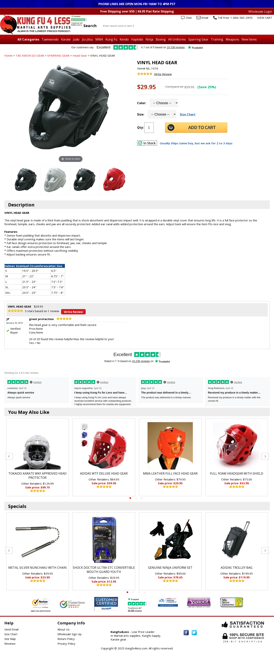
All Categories (28, 39)
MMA (99, 39)
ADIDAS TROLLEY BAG (236, 568)
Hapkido (137, 39)
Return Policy (66, 639)
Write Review (163, 74)
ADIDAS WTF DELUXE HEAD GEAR (104, 473)
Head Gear (80, 55)
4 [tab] (144, 592)
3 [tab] (141, 498)
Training (217, 39)
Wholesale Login (260, 11)
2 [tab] (136, 498)
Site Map (10, 639)
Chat (189, 18)
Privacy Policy (66, 643)
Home (8, 55)
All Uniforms (177, 39)
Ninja (149, 39)
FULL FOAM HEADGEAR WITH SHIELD (236, 473)
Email (204, 18)
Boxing (161, 39)
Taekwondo (50, 39)
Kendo (124, 39)
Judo (76, 39)
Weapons (232, 39)
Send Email (11, 629)
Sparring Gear (198, 39)
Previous (9, 456)
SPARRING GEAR (58, 55)
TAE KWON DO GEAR (30, 55)
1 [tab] (130, 498)
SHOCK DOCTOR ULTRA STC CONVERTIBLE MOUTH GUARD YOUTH (104, 570)
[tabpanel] (37, 457)
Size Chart (187, 114)
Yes (31, 343)
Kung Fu (111, 39)
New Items (249, 39)
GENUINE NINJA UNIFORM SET (170, 568)
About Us (63, 629)
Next (265, 456)
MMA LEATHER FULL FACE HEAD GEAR (170, 473)
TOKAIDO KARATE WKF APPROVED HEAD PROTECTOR (37, 475)
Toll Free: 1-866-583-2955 (235, 18)
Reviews (10, 643)
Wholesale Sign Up (69, 634)
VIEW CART (264, 18)
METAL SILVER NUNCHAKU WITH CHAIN (37, 568)
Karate (66, 39)
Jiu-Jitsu (87, 39)
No (38, 343)
